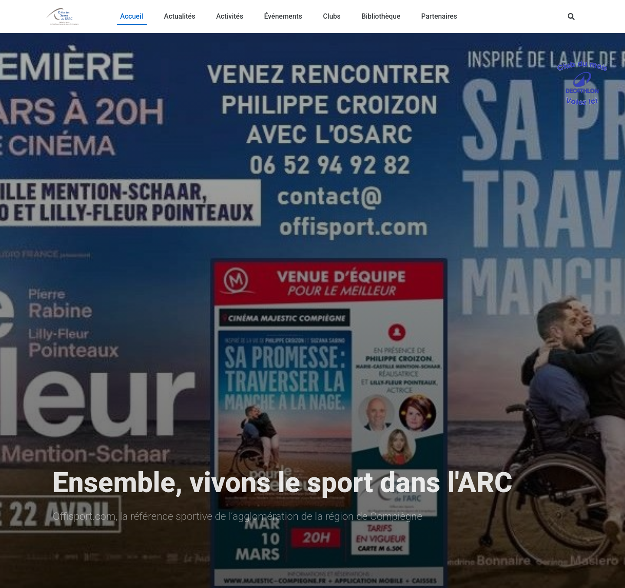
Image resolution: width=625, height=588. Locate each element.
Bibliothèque (381, 16)
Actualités (179, 16)
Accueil (131, 16)
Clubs (332, 16)
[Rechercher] (571, 16)
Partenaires (439, 16)
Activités (229, 16)
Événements (283, 16)
